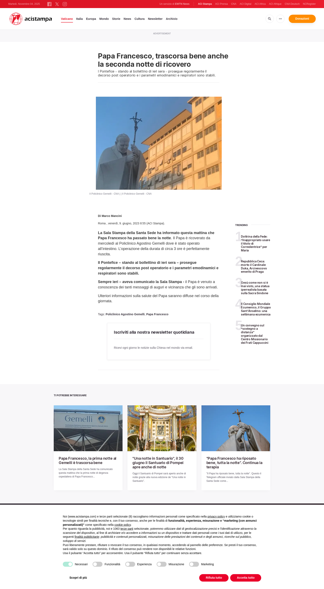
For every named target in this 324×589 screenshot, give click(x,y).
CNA (233, 3)
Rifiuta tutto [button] (214, 577)
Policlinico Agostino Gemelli (125, 314)
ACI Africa (260, 3)
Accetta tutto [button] (246, 577)
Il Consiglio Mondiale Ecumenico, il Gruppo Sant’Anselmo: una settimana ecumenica (256, 309)
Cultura (140, 18)
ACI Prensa (221, 3)
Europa (91, 18)
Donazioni (302, 18)
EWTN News (182, 3)
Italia (79, 18)
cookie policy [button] (122, 524)
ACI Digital (245, 3)
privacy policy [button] (216, 516)
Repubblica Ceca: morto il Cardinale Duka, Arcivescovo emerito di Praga (254, 266)
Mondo (104, 18)
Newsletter (155, 18)
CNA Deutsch (292, 3)
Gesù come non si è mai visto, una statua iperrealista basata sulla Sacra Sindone (255, 288)
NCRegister (309, 3)
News (127, 18)
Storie (116, 18)
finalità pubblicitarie (87, 536)
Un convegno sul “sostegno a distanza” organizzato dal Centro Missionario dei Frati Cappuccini (254, 334)
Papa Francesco (157, 314)
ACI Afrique (275, 3)
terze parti (126, 528)
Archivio (171, 18)
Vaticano (67, 18)
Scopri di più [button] (78, 577)
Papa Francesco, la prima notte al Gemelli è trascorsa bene (84, 460)
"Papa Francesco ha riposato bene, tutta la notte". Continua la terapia (233, 460)
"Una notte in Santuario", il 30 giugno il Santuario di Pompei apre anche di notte (161, 462)
